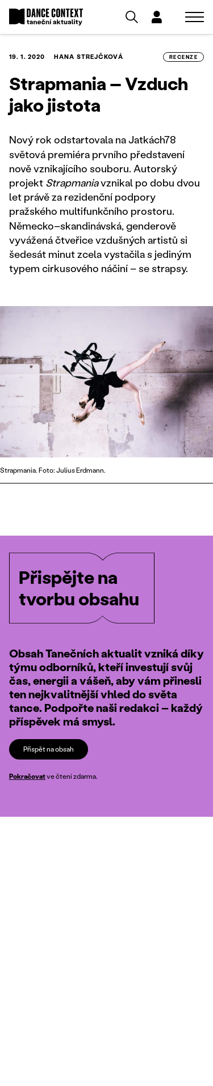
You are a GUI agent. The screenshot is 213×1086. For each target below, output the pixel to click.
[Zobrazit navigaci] (194, 17)
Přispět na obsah (48, 749)
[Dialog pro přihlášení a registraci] (157, 17)
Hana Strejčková (88, 57)
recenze (183, 57)
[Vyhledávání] (132, 17)
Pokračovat (27, 776)
